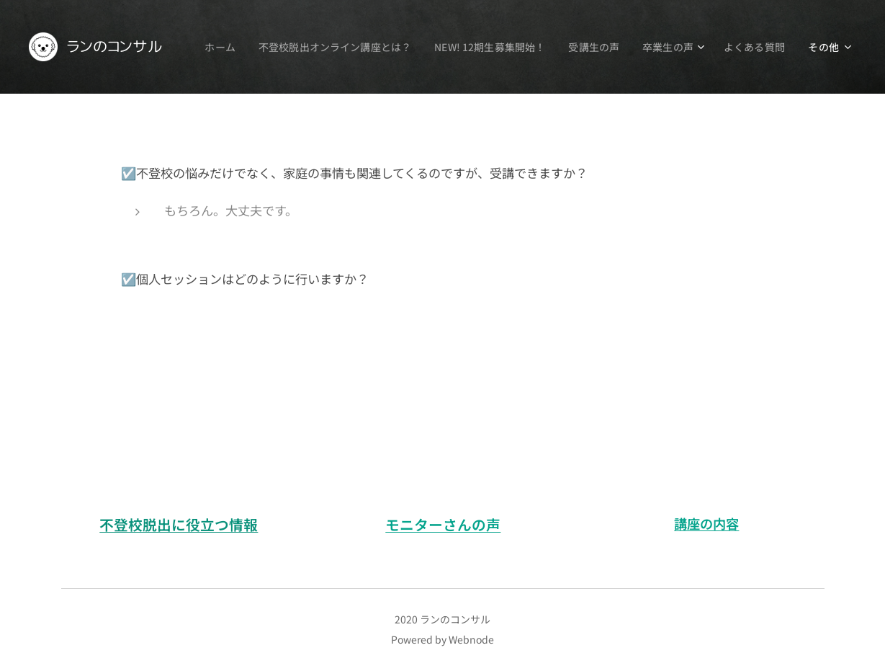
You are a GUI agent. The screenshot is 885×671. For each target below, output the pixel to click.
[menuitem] (292, 47)
